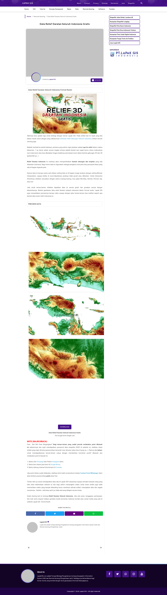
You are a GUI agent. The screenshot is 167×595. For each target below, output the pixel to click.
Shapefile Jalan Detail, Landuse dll (121, 17)
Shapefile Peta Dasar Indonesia (120, 26)
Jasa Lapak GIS (115, 43)
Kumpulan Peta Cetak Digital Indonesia (123, 34)
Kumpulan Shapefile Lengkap (119, 22)
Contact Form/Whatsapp (89, 473)
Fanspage (40, 462)
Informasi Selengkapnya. (80, 581)
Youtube (59, 467)
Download (64, 427)
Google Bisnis (55, 464)
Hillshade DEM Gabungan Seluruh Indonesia (75, 139)
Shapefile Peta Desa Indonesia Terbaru (123, 30)
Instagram (55, 462)
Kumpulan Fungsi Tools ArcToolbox (121, 39)
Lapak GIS (43, 522)
